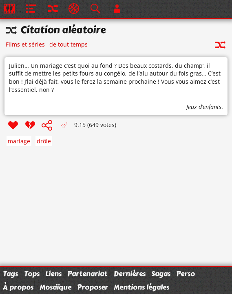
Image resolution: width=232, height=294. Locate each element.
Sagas (160, 273)
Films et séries (25, 44)
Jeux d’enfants (203, 107)
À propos (18, 287)
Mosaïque (55, 287)
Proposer (92, 287)
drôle (44, 141)
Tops (32, 273)
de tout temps (68, 44)
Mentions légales (141, 287)
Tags (10, 273)
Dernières (129, 273)
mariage (19, 141)
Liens (53, 273)
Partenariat (87, 273)
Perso (185, 273)
